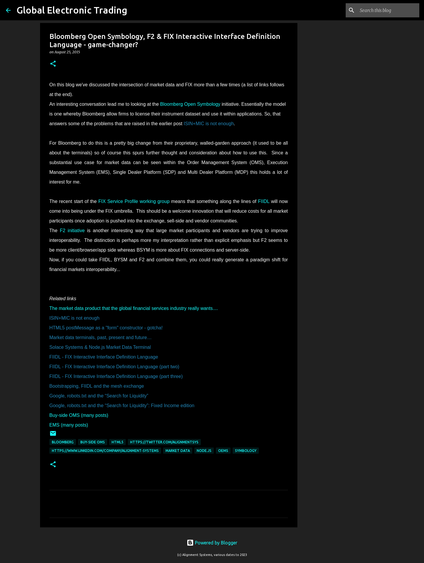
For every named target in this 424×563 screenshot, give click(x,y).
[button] (53, 64)
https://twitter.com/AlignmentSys (164, 442)
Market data (177, 451)
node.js (204, 451)
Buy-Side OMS (92, 442)
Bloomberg (63, 442)
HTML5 (117, 442)
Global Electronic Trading (71, 10)
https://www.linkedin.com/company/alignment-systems (105, 451)
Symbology (245, 451)
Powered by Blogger (212, 542)
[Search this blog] (388, 10)
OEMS (223, 451)
